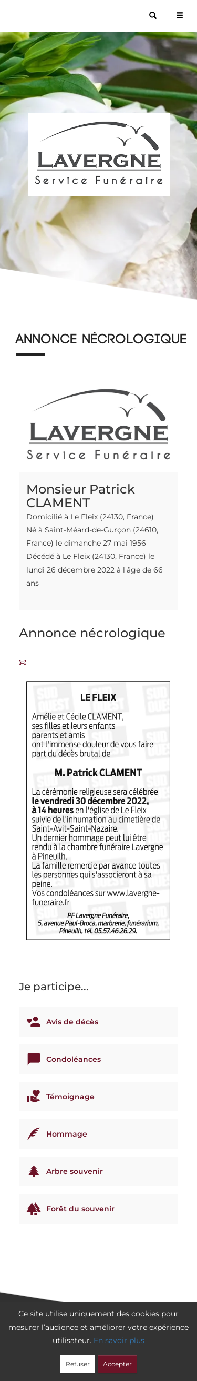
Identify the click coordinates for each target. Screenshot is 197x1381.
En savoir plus (119, 1340)
